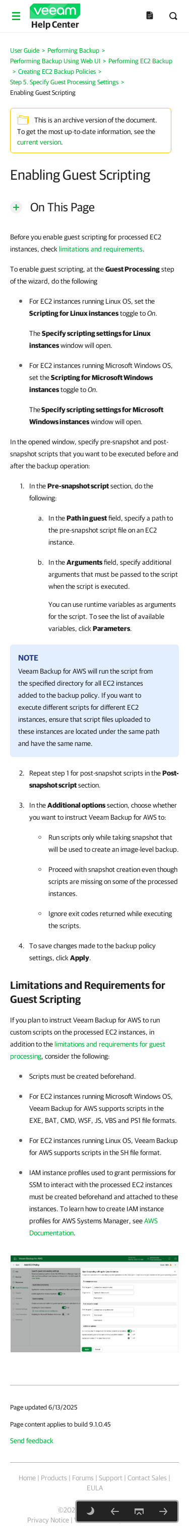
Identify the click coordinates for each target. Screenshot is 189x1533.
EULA (95, 1488)
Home (27, 1478)
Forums (83, 1478)
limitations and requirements (101, 249)
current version (39, 142)
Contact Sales (147, 1478)
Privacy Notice (48, 1520)
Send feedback (31, 1441)
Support (110, 1478)
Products (54, 1478)
